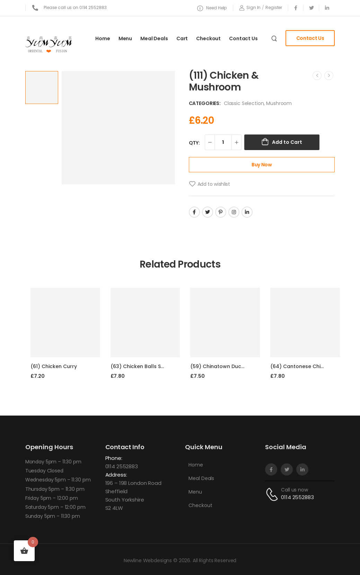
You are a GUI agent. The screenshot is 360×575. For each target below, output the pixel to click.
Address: (116, 474)
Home (102, 38)
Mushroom (279, 103)
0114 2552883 (121, 466)
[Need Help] (212, 8)
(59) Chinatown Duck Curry (224, 366)
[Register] (273, 7)
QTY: (194, 142)
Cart (182, 38)
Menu (125, 38)
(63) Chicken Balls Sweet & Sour (151, 366)
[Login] (250, 7)
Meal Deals (154, 38)
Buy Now (262, 164)
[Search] (275, 38)
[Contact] (273, 494)
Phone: (113, 458)
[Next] (329, 75)
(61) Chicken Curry (53, 366)
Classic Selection (244, 103)
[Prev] (317, 75)
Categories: (205, 103)
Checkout (208, 38)
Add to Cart (287, 142)
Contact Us (243, 38)
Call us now (294, 489)
